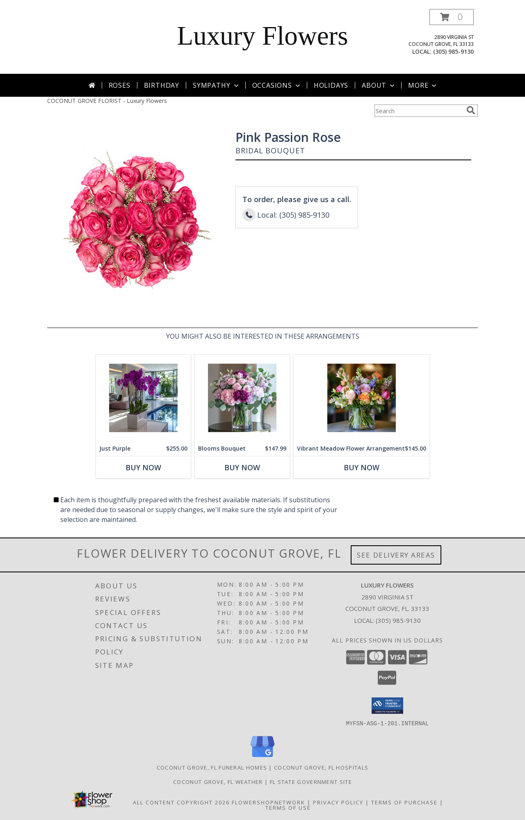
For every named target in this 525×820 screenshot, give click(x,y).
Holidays (331, 85)
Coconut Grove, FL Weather (218, 781)
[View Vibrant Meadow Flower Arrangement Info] (361, 398)
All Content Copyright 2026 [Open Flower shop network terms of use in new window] (181, 802)
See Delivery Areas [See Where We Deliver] (396, 555)
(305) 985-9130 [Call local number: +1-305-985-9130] (453, 51)
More (423, 85)
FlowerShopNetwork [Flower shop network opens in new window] (268, 802)
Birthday (161, 85)
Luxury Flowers (262, 35)
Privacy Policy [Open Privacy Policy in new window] (338, 802)
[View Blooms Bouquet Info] (242, 398)
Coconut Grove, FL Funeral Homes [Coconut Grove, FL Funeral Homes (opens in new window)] (212, 767)
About (379, 85)
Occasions (277, 85)
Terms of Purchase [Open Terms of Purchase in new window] (404, 802)
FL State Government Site (311, 781)
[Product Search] (419, 110)
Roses (119, 85)
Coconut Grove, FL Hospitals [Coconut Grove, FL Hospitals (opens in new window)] (321, 767)
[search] (470, 110)
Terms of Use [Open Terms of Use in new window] (288, 807)
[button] (451, 17)
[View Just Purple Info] (143, 398)
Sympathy (216, 85)
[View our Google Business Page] (262, 757)
